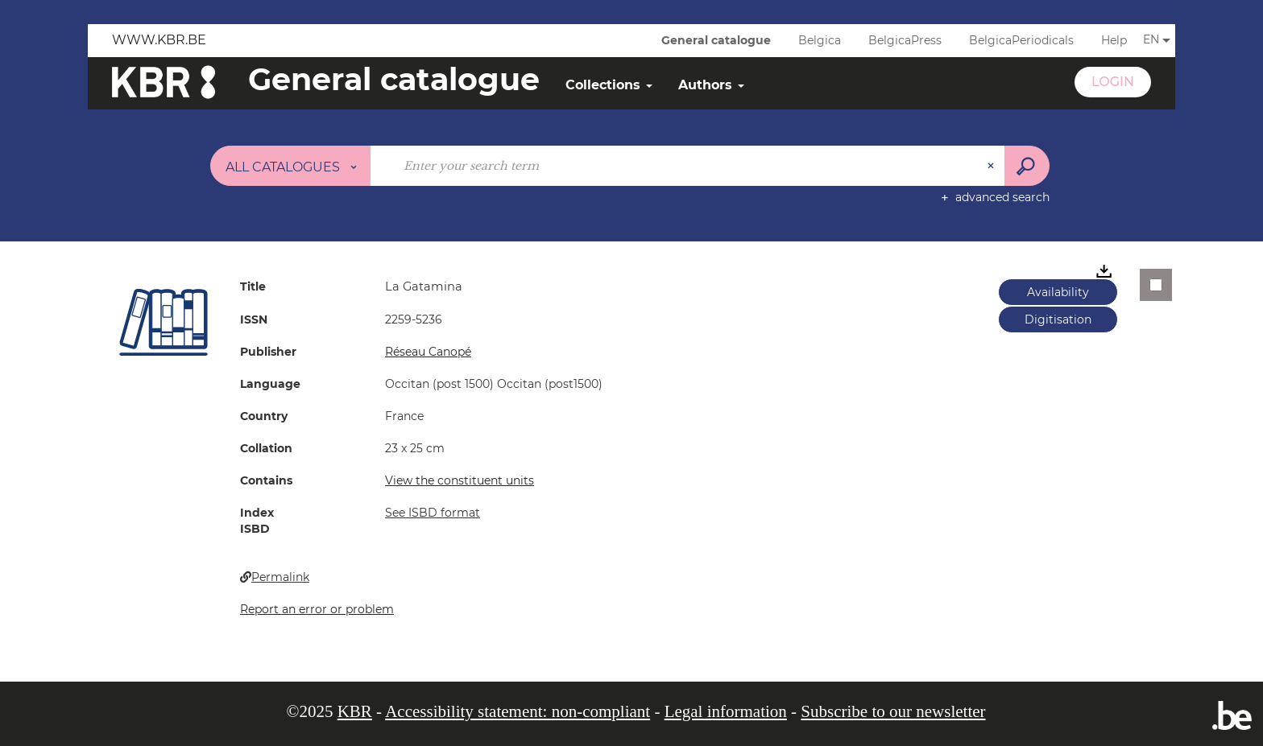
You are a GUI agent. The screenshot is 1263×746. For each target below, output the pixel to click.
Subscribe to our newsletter (893, 711)
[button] (163, 322)
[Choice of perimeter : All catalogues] (290, 166)
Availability (1058, 292)
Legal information (726, 711)
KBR (354, 711)
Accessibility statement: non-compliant (517, 711)
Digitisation (1058, 319)
